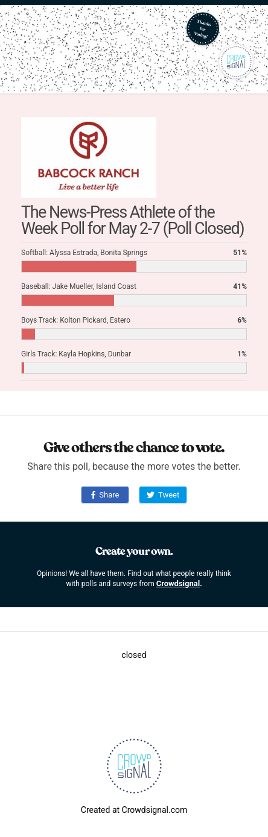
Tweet (163, 494)
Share (105, 494)
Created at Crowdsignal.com (134, 810)
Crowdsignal (178, 583)
